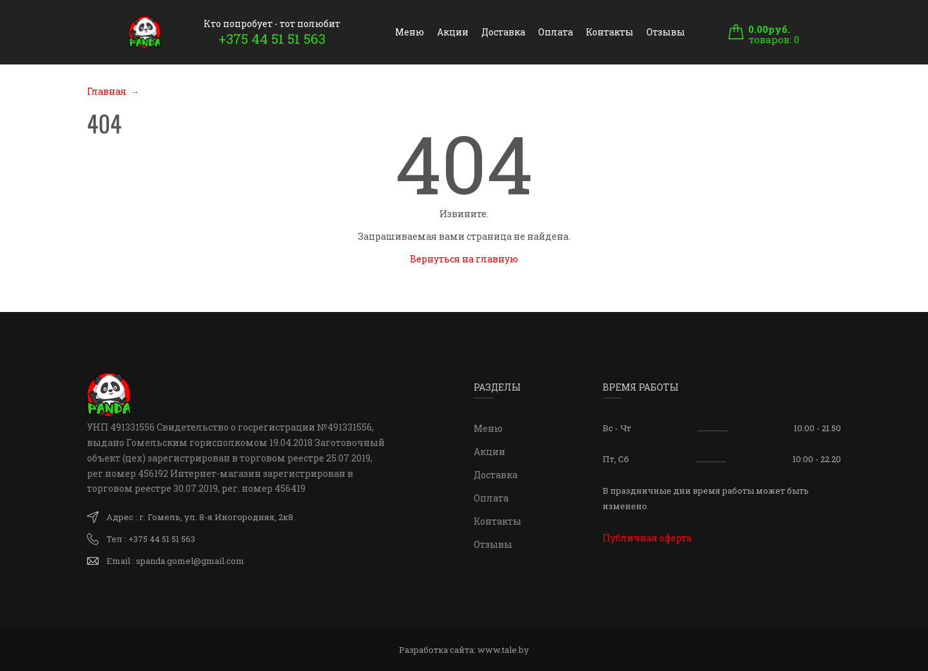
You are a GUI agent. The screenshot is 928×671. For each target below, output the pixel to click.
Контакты (609, 32)
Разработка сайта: (464, 650)
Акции (453, 32)
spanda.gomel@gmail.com (190, 561)
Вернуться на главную (464, 259)
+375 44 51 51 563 (271, 39)
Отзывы (665, 32)
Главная (106, 91)
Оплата (555, 32)
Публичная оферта (647, 538)
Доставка (503, 32)
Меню (409, 32)
